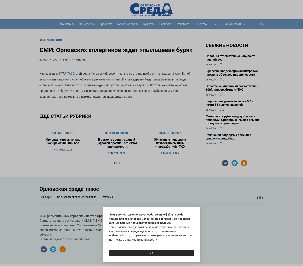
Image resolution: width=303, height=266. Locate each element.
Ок (151, 252)
